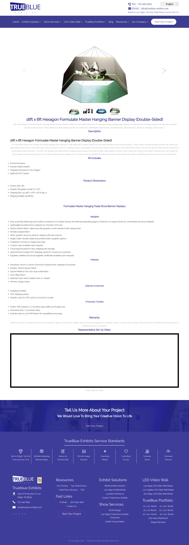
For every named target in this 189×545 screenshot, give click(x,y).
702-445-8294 (145, 4)
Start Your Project (164, 21)
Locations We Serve (115, 494)
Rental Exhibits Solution (115, 486)
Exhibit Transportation (115, 521)
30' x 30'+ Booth (167, 514)
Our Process (62, 486)
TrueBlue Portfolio (95, 21)
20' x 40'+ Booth (150, 514)
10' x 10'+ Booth (150, 506)
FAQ (82, 490)
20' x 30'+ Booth (166, 510)
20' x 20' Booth (149, 510)
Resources (122, 21)
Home (16, 21)
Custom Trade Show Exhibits (115, 498)
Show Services (52, 21)
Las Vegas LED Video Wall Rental (158, 486)
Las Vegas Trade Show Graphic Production (115, 516)
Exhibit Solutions (31, 21)
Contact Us (72, 506)
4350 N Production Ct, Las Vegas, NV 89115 (29, 495)
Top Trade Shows (78, 486)
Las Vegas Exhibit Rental (115, 490)
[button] (164, 70)
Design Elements (158, 522)
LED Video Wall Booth (158, 518)
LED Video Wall (73, 21)
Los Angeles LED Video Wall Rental (158, 490)
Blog (110, 21)
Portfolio (63, 502)
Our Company (140, 21)
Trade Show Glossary (68, 490)
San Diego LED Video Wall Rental (158, 494)
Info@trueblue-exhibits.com (155, 8)
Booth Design (115, 510)
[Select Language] (169, 4)
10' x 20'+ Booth (166, 506)
